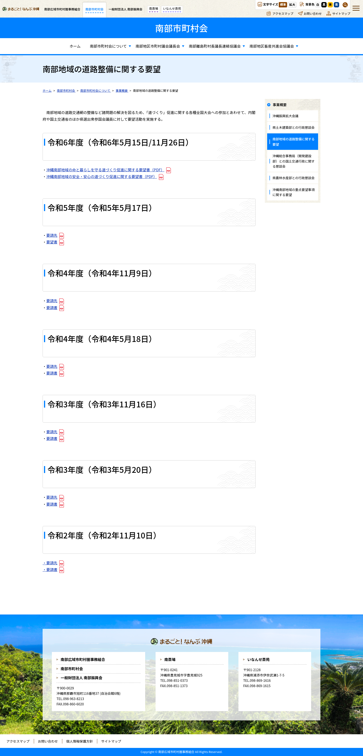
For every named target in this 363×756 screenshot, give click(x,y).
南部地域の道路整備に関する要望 (293, 141)
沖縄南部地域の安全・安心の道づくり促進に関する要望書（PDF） (101, 176)
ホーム (75, 46)
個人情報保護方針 (79, 741)
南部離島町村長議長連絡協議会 (215, 46)
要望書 (51, 242)
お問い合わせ (313, 13)
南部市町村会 (72, 668)
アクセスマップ (282, 13)
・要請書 (50, 569)
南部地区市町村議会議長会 (158, 46)
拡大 (292, 4)
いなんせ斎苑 (258, 659)
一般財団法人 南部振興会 (81, 677)
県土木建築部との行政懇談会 (293, 127)
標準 (283, 4)
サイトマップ (341, 13)
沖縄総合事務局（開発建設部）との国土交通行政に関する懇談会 (293, 161)
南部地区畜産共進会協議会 (272, 46)
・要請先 (50, 562)
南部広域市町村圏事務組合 (83, 659)
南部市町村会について (108, 46)
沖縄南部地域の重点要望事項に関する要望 (293, 192)
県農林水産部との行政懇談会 (293, 177)
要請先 (51, 235)
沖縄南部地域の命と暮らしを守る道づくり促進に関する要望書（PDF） (105, 169)
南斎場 (169, 659)
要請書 (51, 307)
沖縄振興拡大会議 (285, 116)
